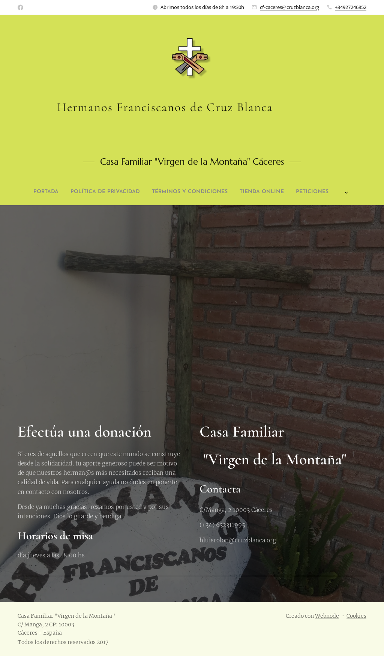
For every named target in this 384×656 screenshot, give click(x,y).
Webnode (327, 615)
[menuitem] (123, 192)
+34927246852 (350, 7)
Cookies (356, 615)
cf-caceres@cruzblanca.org (289, 7)
